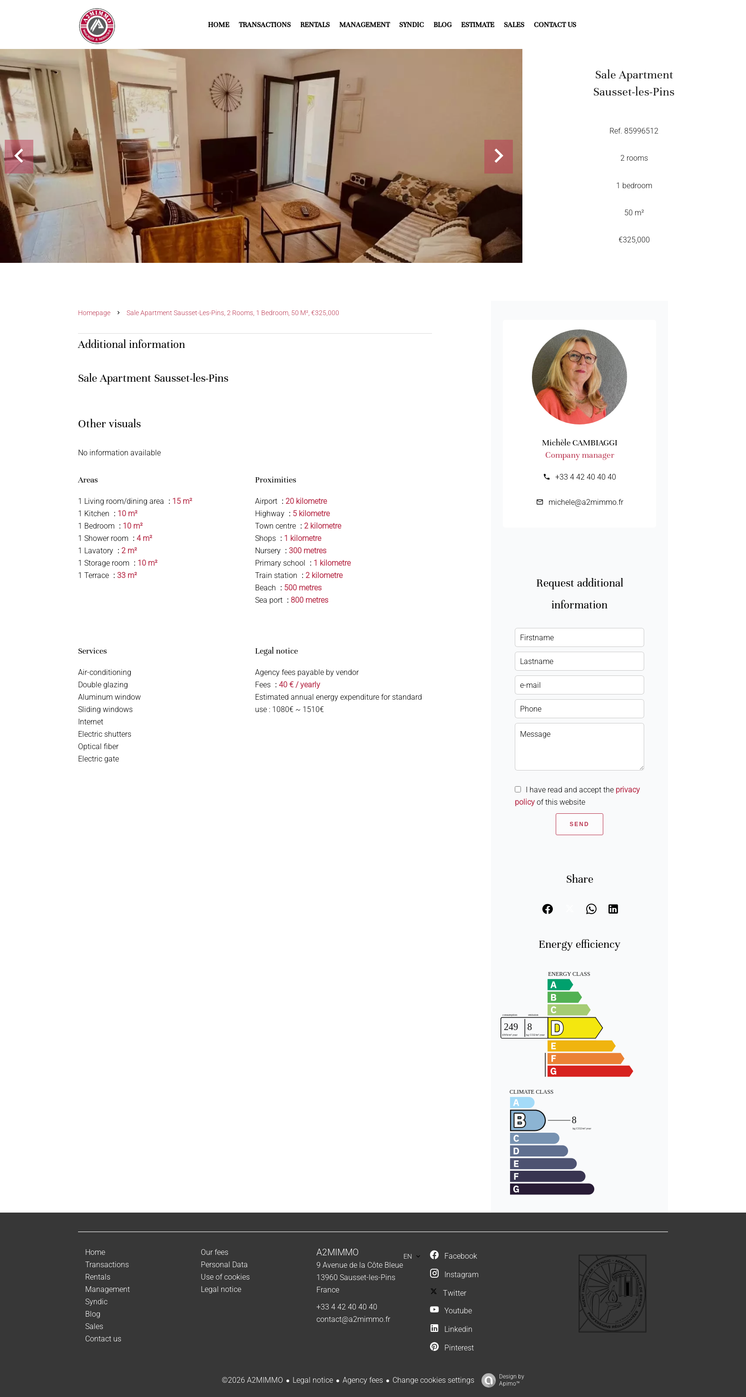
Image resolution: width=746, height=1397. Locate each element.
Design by (500, 1380)
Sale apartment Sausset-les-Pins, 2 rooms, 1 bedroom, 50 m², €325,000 (233, 313)
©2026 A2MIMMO (252, 1380)
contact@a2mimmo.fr (353, 1319)
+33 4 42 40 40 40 (585, 477)
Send (579, 824)
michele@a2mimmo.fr (586, 502)
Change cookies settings (433, 1380)
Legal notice (313, 1380)
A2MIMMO (337, 1252)
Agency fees (363, 1380)
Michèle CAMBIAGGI (580, 442)
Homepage (94, 313)
